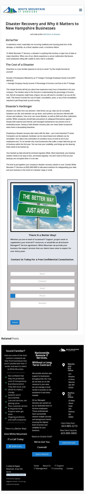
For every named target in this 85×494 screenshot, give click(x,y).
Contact (70, 468)
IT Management (40, 468)
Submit (15, 322)
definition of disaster (51, 34)
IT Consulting (57, 468)
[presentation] (19, 316)
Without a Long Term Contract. (42, 364)
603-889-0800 (69, 433)
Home (36, 465)
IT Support (59, 465)
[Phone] (42, 296)
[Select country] (12, 296)
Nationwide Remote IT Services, (42, 355)
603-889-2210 (69, 426)
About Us (47, 465)
